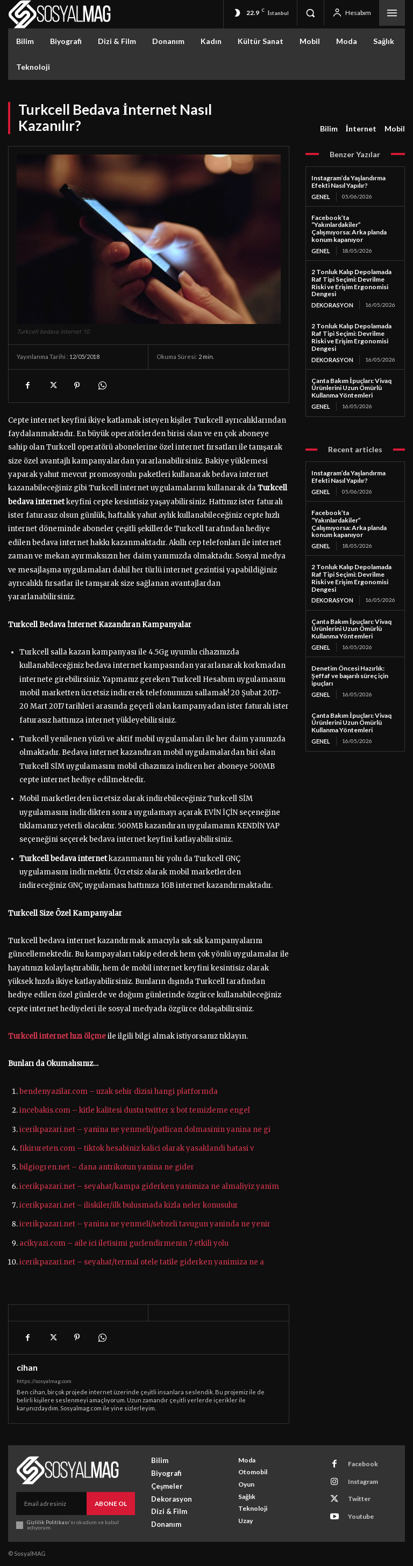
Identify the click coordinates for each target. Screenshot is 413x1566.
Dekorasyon (331, 303)
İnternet (361, 128)
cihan (27, 1367)
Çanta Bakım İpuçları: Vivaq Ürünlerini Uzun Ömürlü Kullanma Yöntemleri (351, 385)
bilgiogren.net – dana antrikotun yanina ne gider (106, 1167)
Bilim (329, 128)
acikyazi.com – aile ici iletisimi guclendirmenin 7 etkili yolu (124, 1243)
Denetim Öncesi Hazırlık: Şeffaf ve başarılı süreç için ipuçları (349, 670)
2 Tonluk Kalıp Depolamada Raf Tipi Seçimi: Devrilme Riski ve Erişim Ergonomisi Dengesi (351, 282)
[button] (310, 13)
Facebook (356, 1462)
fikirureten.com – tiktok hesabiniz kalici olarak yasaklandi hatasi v (136, 1148)
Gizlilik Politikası (47, 1520)
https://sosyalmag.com (44, 1381)
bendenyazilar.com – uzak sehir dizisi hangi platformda (118, 1091)
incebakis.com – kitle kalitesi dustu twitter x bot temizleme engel (134, 1110)
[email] (52, 1502)
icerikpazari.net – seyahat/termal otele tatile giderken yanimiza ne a (141, 1262)
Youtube (354, 1504)
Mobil (394, 128)
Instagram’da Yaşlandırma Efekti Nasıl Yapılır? (348, 181)
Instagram (357, 1476)
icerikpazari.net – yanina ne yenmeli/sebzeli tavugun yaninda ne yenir (144, 1224)
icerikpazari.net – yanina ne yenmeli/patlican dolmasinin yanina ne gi (144, 1129)
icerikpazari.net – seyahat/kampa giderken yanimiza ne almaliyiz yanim (149, 1186)
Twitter (353, 1490)
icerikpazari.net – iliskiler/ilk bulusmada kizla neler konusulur (128, 1205)
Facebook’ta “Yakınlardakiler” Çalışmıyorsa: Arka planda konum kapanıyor (349, 228)
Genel (320, 196)
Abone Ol (111, 1502)
